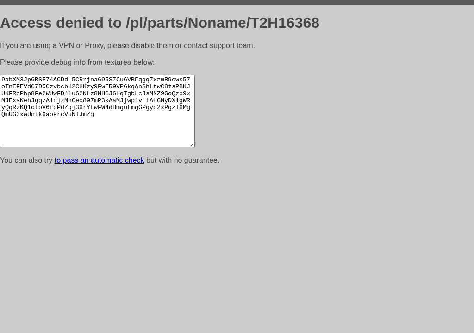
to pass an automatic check (99, 174)
